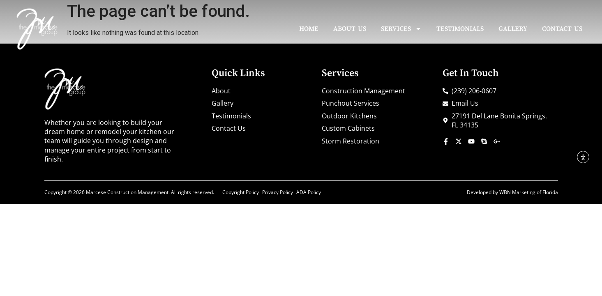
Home (308, 29)
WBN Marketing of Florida (528, 192)
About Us (349, 29)
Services (401, 28)
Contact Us (562, 29)
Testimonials (460, 29)
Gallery (512, 29)
